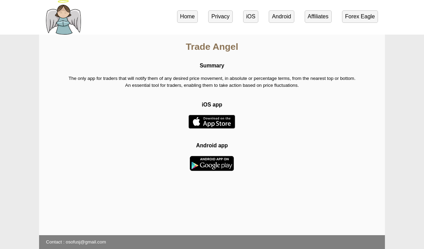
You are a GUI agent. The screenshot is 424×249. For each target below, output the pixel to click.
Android (281, 16)
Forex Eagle (360, 16)
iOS (251, 16)
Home (187, 16)
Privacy (220, 16)
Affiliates (318, 16)
